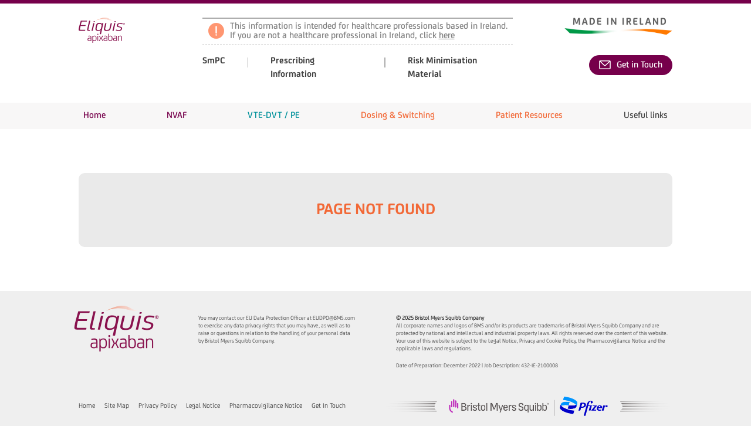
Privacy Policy (157, 406)
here (447, 35)
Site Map (116, 406)
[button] (176, 116)
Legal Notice (203, 406)
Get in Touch (630, 65)
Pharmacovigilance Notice (265, 406)
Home (87, 406)
